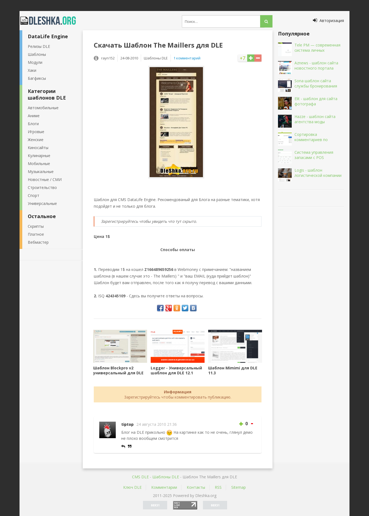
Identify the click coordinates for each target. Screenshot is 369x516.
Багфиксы (37, 78)
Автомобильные (43, 107)
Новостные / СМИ (45, 179)
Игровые (36, 131)
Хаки (32, 70)
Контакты (196, 487)
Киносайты (38, 147)
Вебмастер (38, 242)
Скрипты (36, 226)
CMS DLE (140, 476)
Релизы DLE (39, 46)
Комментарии (164, 487)
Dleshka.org (51, 20)
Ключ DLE (132, 487)
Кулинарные (39, 155)
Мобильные (39, 163)
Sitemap (238, 487)
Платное (36, 234)
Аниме (34, 115)
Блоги (33, 123)
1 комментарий (187, 58)
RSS (218, 487)
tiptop (127, 424)
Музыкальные (41, 171)
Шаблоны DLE (165, 476)
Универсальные (42, 203)
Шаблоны (37, 54)
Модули (35, 62)
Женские (35, 139)
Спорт (33, 195)
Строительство (42, 187)
